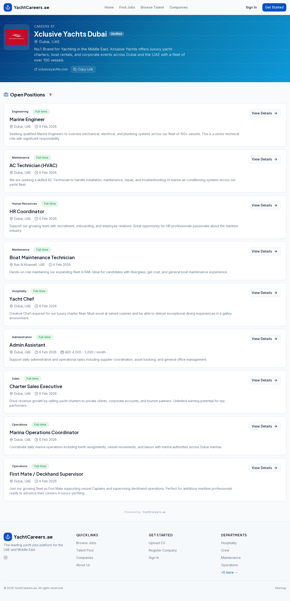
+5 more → (229, 572)
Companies (179, 7)
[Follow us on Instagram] (5, 557)
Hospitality (229, 543)
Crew (225, 550)
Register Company (163, 550)
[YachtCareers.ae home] (36, 537)
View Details (265, 114)
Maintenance (231, 558)
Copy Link (83, 69)
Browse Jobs (86, 543)
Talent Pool (85, 550)
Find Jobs (127, 7)
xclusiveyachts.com (51, 69)
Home (109, 7)
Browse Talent (152, 7)
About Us (83, 565)
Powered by (145, 512)
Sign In (251, 7)
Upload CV (157, 543)
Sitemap (280, 588)
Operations (229, 565)
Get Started (274, 7)
